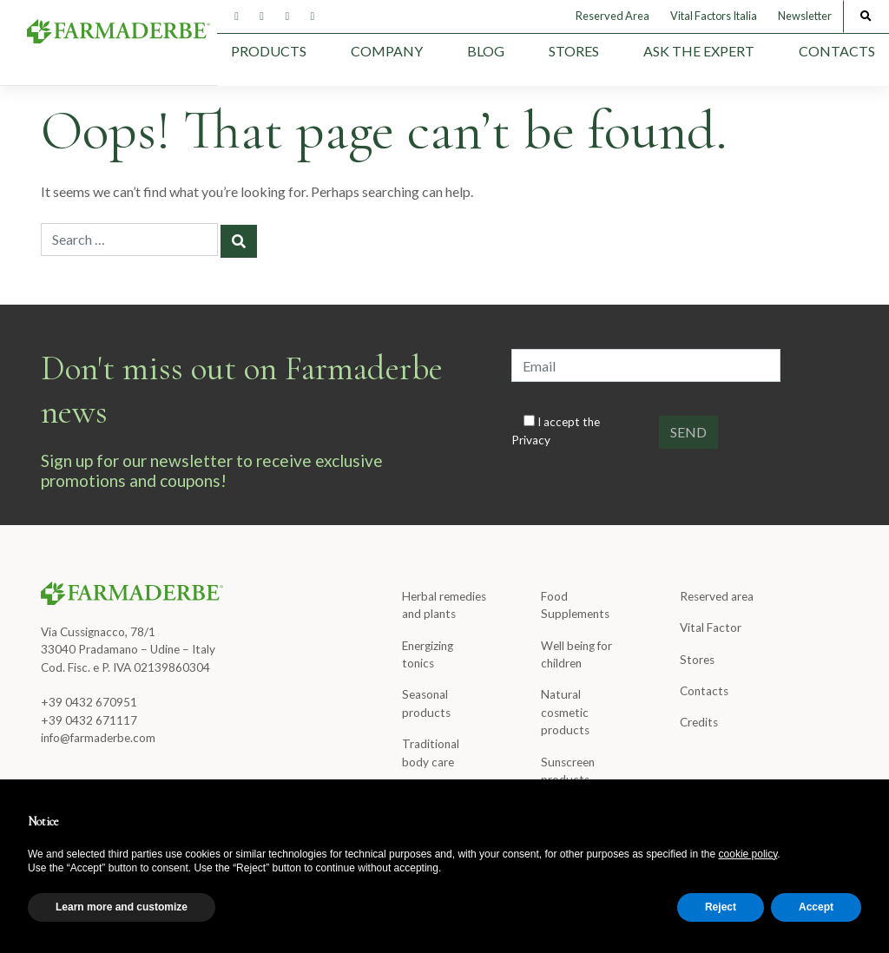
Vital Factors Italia (713, 16)
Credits (699, 722)
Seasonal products (426, 703)
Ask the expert (698, 51)
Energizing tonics (427, 654)
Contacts (837, 51)
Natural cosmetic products (565, 712)
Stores (574, 51)
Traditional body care (430, 752)
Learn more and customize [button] (122, 907)
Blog (485, 51)
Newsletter (805, 16)
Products (268, 51)
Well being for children (576, 654)
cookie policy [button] (748, 854)
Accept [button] (816, 907)
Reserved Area (612, 16)
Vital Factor (710, 627)
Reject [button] (720, 907)
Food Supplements (575, 605)
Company (387, 51)
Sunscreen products (568, 770)
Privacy (530, 440)
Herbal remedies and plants (444, 605)
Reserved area (717, 596)
